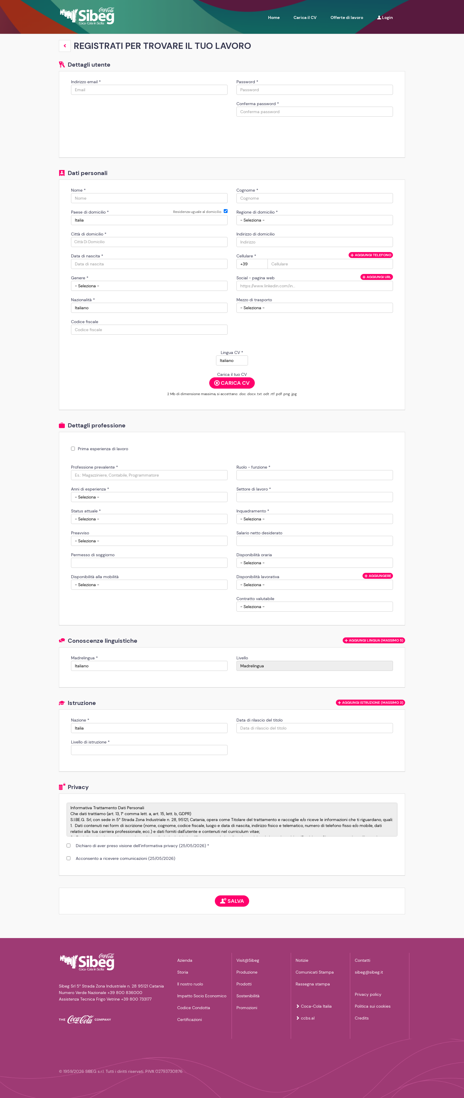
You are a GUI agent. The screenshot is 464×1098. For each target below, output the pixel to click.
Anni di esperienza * (90, 489)
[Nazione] (149, 728)
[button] (65, 46)
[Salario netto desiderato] (314, 541)
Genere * (79, 277)
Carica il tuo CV (232, 374)
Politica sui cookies (373, 1006)
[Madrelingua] (149, 666)
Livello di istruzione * (90, 742)
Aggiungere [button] (377, 575)
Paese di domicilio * (90, 212)
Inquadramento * (252, 511)
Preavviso (80, 533)
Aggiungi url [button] (376, 277)
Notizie (302, 960)
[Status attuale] (149, 519)
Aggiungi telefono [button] (370, 255)
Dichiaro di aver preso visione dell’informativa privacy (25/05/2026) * (141, 845)
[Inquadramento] (314, 519)
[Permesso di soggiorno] (149, 563)
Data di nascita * (87, 256)
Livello (242, 658)
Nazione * (80, 720)
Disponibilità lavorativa (257, 576)
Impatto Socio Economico (201, 995)
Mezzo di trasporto (254, 299)
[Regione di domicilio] (314, 220)
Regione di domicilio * (257, 212)
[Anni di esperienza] (149, 497)
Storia (182, 972)
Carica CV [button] (232, 383)
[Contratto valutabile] (314, 607)
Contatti (362, 960)
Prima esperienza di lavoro (103, 448)
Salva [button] (232, 901)
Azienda (184, 960)
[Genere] (149, 286)
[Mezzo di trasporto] (314, 308)
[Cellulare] (252, 264)
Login (385, 17)
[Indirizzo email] (149, 90)
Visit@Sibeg (247, 960)
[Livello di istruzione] (149, 750)
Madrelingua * (84, 658)
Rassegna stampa (313, 984)
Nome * (78, 190)
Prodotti (244, 984)
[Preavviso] (149, 541)
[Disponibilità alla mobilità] (149, 585)
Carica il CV (305, 17)
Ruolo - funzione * (253, 467)
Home (274, 17)
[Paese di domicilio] (149, 220)
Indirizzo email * (86, 81)
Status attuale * (86, 511)
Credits (362, 1018)
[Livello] (314, 666)
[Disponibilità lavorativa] (314, 585)
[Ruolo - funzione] (314, 475)
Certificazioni (189, 1019)
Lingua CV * (232, 352)
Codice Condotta (193, 1007)
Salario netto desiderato (259, 533)
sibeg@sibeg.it (369, 972)
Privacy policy (368, 994)
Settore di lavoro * (253, 489)
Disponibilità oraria (254, 554)
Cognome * (247, 190)
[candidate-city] (149, 242)
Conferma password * (257, 103)
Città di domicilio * (89, 234)
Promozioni (246, 1007)
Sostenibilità (248, 995)
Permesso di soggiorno (93, 554)
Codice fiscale (84, 321)
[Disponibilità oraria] (314, 563)
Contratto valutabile (255, 598)
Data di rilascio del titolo (259, 720)
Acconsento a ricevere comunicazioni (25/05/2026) (124, 858)
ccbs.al (305, 1018)
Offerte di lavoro (347, 17)
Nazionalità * (83, 299)
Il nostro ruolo (190, 984)
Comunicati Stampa (315, 972)
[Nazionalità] (149, 308)
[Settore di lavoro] (314, 497)
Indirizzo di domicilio (255, 234)
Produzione (246, 972)
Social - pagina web (255, 277)
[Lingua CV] (232, 360)
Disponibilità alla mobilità (95, 576)
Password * (247, 81)
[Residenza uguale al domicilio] (226, 211)
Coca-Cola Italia (314, 1006)
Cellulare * (246, 256)
